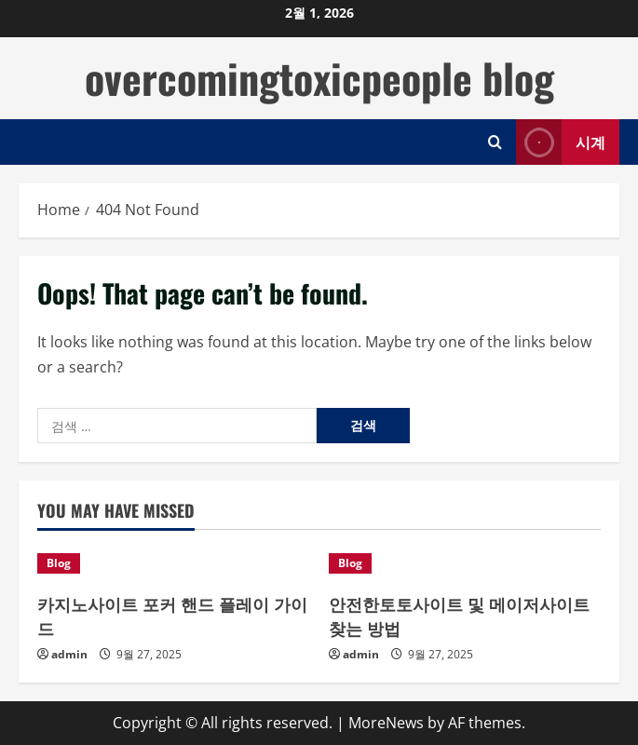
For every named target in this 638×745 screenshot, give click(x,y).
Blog (59, 563)
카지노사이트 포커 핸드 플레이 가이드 (172, 615)
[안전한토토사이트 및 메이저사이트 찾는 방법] (465, 563)
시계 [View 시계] (560, 142)
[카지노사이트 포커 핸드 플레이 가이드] (173, 563)
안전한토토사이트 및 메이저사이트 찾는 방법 (459, 615)
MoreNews (386, 722)
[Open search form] (495, 142)
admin (69, 654)
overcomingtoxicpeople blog (319, 77)
